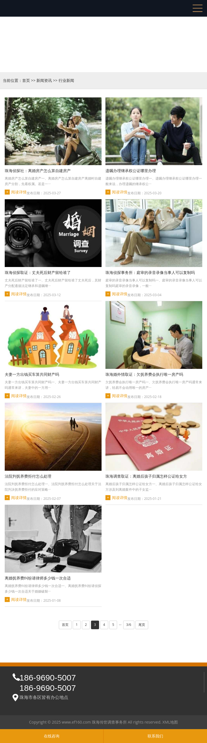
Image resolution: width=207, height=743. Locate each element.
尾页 (141, 624)
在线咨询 (51, 736)
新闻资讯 (44, 80)
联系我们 (155, 736)
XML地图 (170, 722)
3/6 (128, 624)
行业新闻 (66, 80)
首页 (26, 80)
